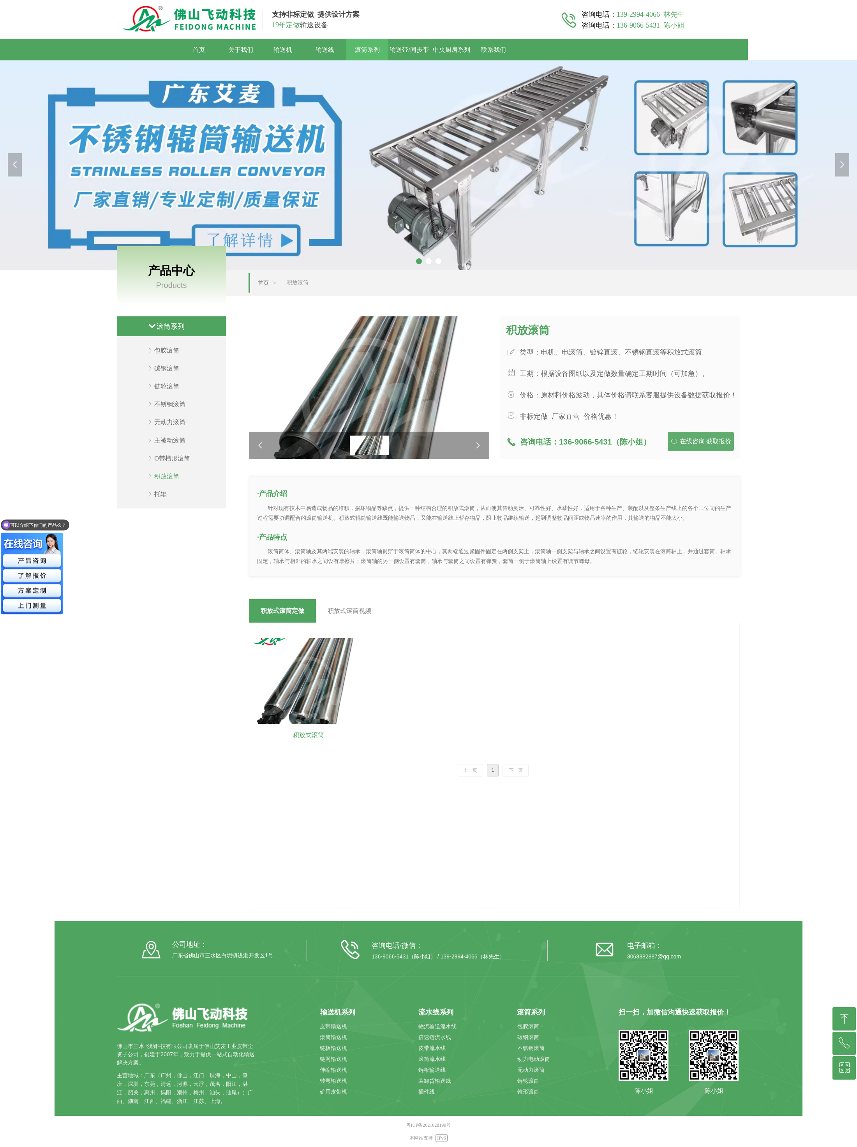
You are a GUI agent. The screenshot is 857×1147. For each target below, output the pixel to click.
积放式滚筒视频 (349, 610)
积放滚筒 (298, 283)
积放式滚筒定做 (282, 610)
